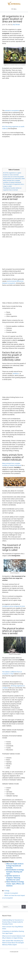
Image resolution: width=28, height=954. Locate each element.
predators (16, 373)
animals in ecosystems (12, 110)
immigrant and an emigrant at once (13, 606)
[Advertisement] (14, 95)
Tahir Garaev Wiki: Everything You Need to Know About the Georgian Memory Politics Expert (13, 942)
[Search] (24, 907)
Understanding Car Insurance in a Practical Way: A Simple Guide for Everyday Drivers (13, 922)
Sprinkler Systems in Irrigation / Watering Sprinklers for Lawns (13, 878)
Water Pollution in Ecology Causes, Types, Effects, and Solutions (15, 884)
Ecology (6, 890)
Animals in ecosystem (11, 893)
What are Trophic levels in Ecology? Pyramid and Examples (14, 866)
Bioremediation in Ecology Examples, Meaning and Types (15, 872)
